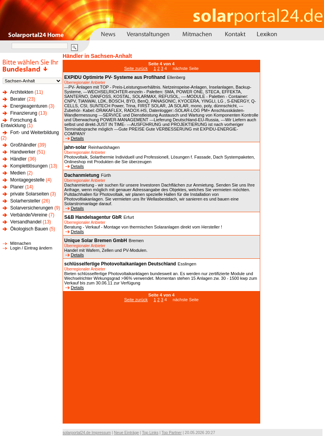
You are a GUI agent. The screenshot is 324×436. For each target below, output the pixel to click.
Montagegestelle (27, 180)
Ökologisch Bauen (29, 229)
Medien (17, 173)
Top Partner (171, 433)
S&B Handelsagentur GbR (93, 217)
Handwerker (22, 152)
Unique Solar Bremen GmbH (95, 240)
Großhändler (23, 145)
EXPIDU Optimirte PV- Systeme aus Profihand (114, 77)
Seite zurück (136, 68)
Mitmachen (20, 243)
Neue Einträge (126, 433)
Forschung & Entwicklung (19, 122)
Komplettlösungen (28, 166)
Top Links (150, 433)
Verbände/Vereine (28, 215)
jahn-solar (75, 147)
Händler (18, 159)
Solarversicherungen (31, 208)
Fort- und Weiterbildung (34, 132)
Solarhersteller (25, 201)
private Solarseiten (29, 194)
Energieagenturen (28, 106)
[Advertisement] (161, 366)
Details (74, 138)
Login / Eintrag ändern (31, 248)
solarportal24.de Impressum (87, 433)
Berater (17, 99)
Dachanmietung (81, 175)
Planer (17, 187)
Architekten (21, 92)
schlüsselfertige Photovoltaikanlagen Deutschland (120, 264)
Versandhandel (25, 222)
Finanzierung (23, 113)
